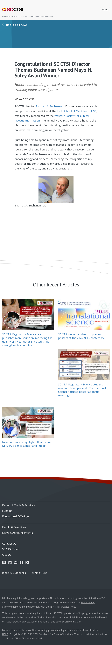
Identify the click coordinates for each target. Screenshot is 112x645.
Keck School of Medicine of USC (76, 111)
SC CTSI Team (10, 549)
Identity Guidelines (14, 573)
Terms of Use (38, 573)
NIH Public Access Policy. (63, 606)
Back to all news (16, 25)
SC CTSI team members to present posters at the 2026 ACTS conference (81, 336)
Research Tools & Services (18, 505)
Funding (7, 511)
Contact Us (9, 543)
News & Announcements (17, 532)
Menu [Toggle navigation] (105, 9)
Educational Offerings (15, 516)
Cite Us (6, 554)
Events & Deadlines (14, 527)
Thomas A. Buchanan (49, 106)
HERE (5, 634)
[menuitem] (56, 504)
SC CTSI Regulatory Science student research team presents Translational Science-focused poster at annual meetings (82, 390)
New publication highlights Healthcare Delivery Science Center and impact (26, 443)
